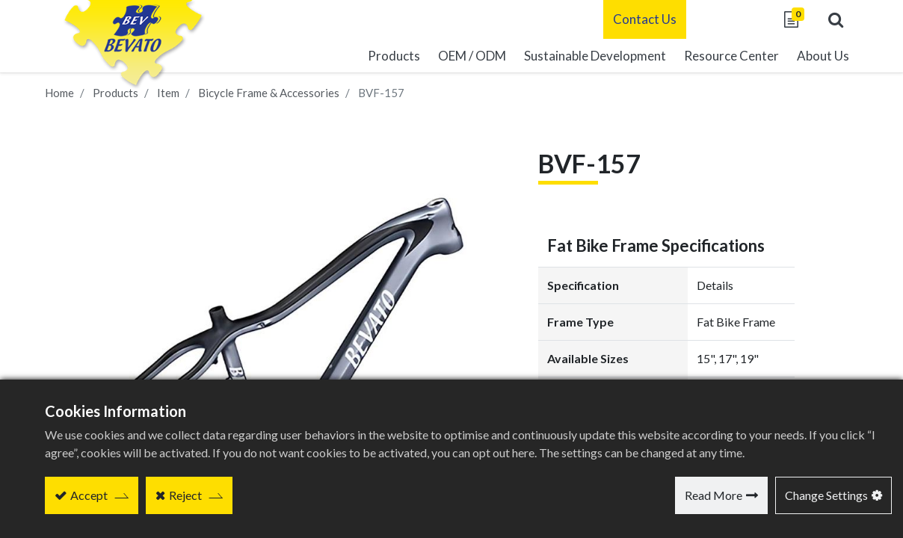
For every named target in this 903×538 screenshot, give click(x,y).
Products (115, 92)
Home (59, 92)
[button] (835, 19)
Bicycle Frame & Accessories (268, 92)
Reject (185, 495)
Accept (89, 495)
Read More (713, 495)
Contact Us (645, 19)
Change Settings (826, 495)
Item (168, 92)
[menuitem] (595, 56)
